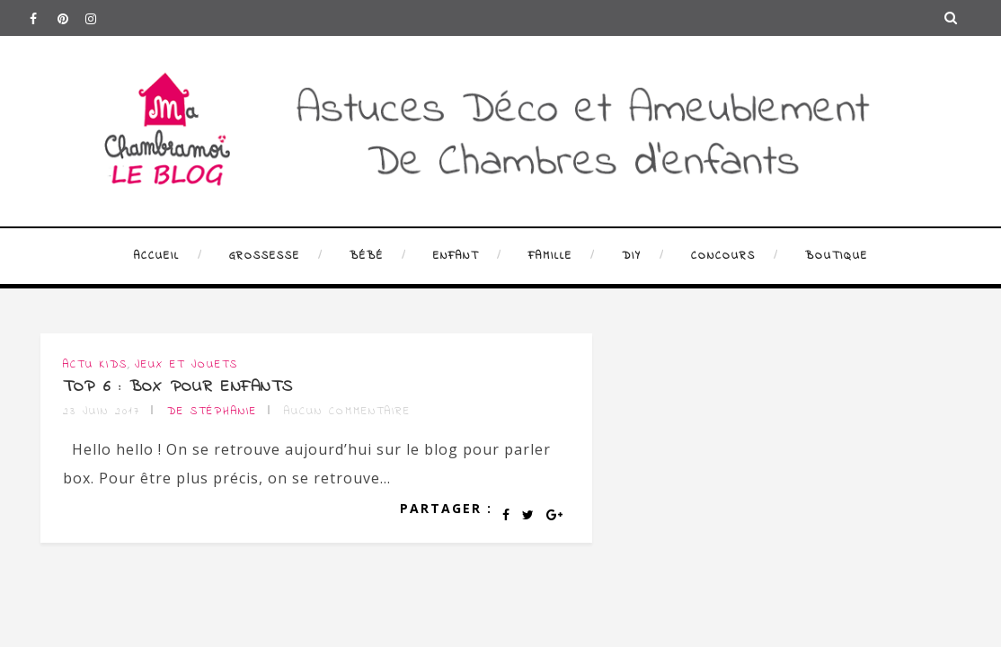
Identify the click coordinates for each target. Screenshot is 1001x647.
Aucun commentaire (347, 411)
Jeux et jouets (186, 365)
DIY (632, 256)
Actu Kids (95, 365)
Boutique (836, 256)
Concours (723, 256)
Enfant (456, 256)
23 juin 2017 (101, 411)
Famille (550, 256)
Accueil (157, 256)
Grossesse (264, 256)
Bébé (367, 256)
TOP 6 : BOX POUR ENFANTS (178, 387)
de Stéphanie (212, 411)
